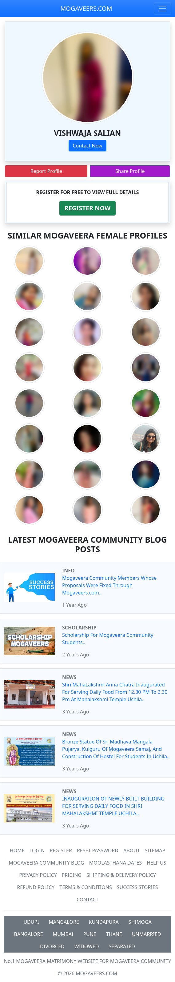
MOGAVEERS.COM (86, 8)
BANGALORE (28, 934)
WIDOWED (86, 946)
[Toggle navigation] (162, 8)
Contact (87, 899)
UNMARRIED (146, 934)
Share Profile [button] (130, 171)
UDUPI (31, 922)
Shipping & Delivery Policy (121, 875)
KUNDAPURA (104, 922)
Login (37, 850)
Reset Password (97, 850)
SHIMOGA (140, 922)
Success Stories (137, 887)
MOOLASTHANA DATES (115, 862)
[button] (87, 208)
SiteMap (155, 850)
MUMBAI (63, 934)
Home (17, 850)
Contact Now (87, 145)
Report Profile (46, 171)
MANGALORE (64, 922)
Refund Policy (35, 887)
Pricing (72, 875)
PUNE (89, 934)
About (131, 850)
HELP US (156, 862)
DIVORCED (52, 946)
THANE (114, 934)
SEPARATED (122, 946)
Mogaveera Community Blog (46, 862)
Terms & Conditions (85, 887)
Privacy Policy (38, 875)
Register (61, 850)
